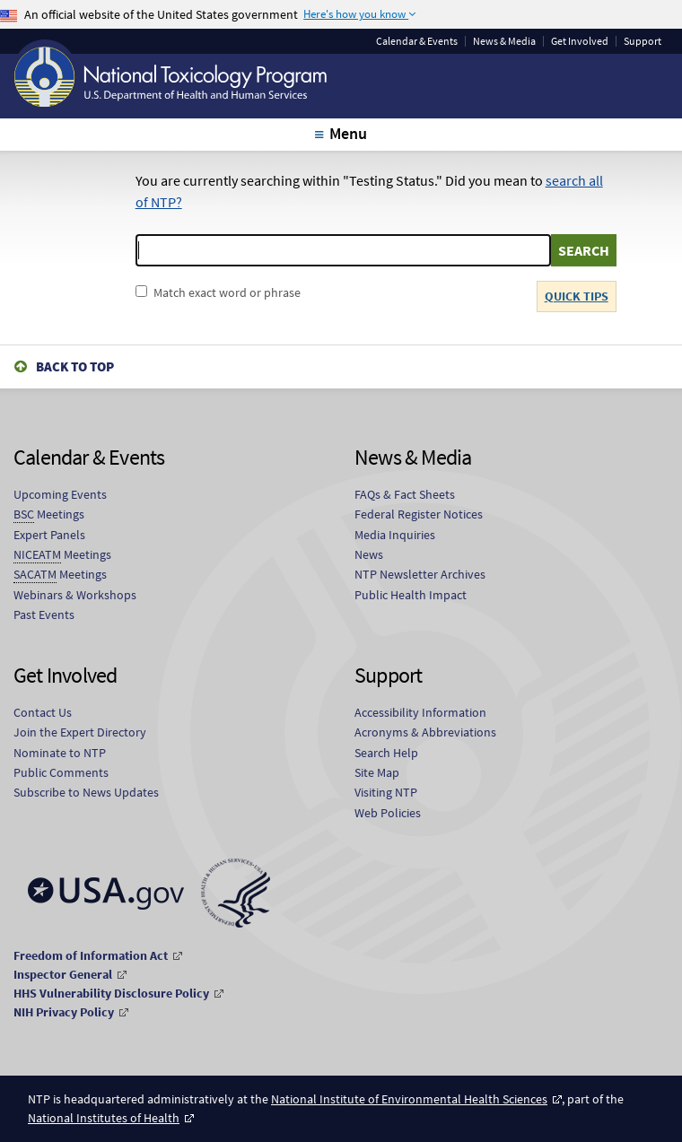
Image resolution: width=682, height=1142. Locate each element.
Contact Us (42, 712)
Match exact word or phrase (227, 292)
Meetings (48, 514)
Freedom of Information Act (90, 955)
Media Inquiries (394, 535)
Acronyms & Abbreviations (425, 732)
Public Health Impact (410, 595)
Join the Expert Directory (79, 732)
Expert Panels (49, 535)
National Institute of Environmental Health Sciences (409, 1099)
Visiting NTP (385, 792)
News (368, 554)
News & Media (504, 41)
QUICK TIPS (576, 296)
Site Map (376, 772)
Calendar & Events (417, 41)
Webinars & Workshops (74, 595)
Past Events (43, 614)
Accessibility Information (420, 712)
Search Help (386, 753)
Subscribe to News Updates (86, 792)
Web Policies (387, 813)
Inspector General (62, 974)
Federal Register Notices (418, 514)
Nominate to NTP (59, 753)
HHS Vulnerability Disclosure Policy (111, 993)
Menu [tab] (347, 133)
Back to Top (75, 366)
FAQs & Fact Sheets (404, 494)
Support (642, 41)
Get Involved (579, 41)
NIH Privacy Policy (63, 1012)
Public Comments (61, 772)
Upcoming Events (60, 494)
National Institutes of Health (103, 1118)
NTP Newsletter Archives (419, 574)
